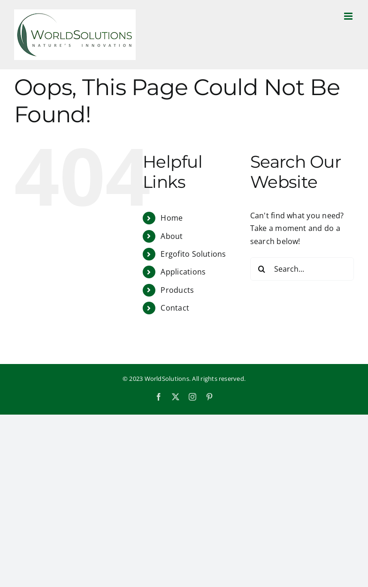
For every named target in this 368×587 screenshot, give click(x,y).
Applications (183, 272)
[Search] (262, 269)
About (172, 236)
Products (177, 290)
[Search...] (302, 269)
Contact (175, 308)
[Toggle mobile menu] (349, 16)
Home (172, 218)
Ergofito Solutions (193, 254)
